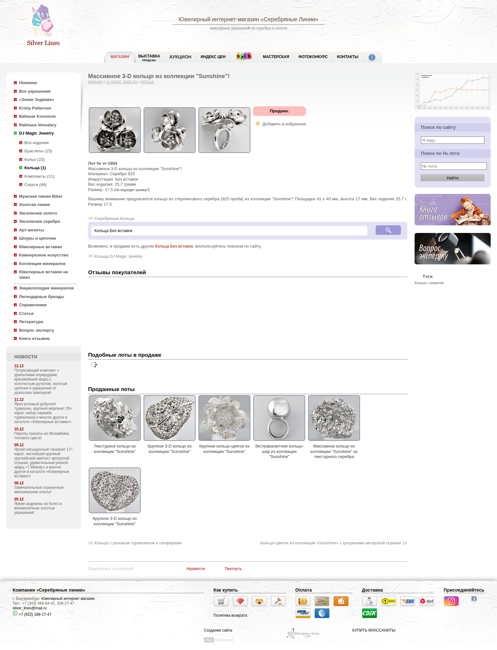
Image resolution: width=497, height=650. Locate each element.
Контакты (347, 57)
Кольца (147, 82)
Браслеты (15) (38, 151)
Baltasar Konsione (37, 116)
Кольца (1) (35, 167)
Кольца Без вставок (174, 246)
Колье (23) (34, 159)
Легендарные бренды (41, 296)
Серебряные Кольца (114, 218)
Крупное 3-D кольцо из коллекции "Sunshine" (170, 446)
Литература (31, 321)
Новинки (28, 82)
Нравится (195, 568)
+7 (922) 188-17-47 (32, 614)
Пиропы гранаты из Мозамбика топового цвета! (41, 435)
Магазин (95, 82)
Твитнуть (233, 568)
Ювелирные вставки (40, 246)
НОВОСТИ (25, 356)
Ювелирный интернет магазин (68, 598)
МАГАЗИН (120, 57)
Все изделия (36, 142)
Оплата (303, 590)
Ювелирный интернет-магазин (218, 19)
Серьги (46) (35, 184)
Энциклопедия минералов (46, 288)
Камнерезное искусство (43, 255)
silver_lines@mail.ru (30, 608)
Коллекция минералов (42, 263)
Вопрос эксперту (36, 330)
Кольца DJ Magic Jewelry (118, 256)
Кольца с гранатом (429, 283)
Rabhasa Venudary (37, 125)
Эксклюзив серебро (39, 221)
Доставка (372, 590)
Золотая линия (34, 204)
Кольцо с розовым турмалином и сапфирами (138, 543)
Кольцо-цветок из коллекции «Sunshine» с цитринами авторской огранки (330, 543)
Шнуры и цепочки (37, 238)
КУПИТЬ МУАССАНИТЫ (373, 630)
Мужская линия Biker (40, 196)
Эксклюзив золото (38, 213)
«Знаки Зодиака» (36, 99)
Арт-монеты (31, 230)
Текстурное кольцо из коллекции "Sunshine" (115, 446)
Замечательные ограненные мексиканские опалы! (39, 489)
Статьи (26, 313)
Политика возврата (230, 615)
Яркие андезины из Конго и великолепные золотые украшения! (38, 508)
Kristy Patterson (35, 108)
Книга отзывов (34, 338)
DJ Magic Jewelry (36, 133)
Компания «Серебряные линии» (49, 590)
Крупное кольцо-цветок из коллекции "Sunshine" (224, 446)
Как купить (226, 590)
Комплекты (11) (39, 176)
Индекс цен (213, 57)
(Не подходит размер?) (132, 190)
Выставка (149, 58)
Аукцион (180, 56)
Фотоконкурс (313, 57)
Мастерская (276, 57)
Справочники (33, 304)
